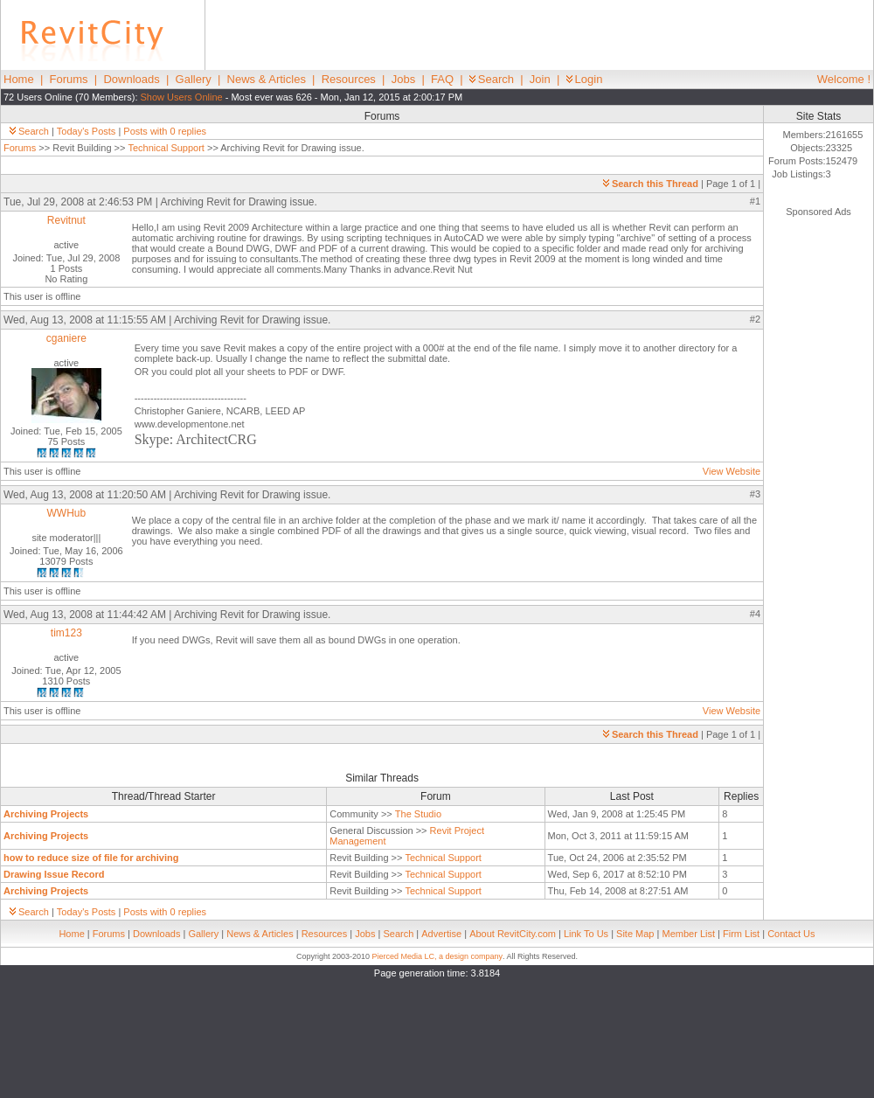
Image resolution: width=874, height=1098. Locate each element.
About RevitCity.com (512, 933)
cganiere (66, 338)
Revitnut (66, 220)
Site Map (635, 933)
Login (584, 79)
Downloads (131, 79)
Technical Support (166, 147)
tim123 (66, 633)
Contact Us (791, 933)
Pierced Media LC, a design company (437, 956)
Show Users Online (182, 97)
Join (540, 79)
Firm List (741, 933)
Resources (349, 79)
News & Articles (266, 79)
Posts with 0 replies (164, 131)
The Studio (418, 814)
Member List (688, 933)
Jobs (403, 79)
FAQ (442, 79)
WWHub (67, 513)
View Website (731, 471)
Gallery (194, 79)
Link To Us (586, 933)
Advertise (441, 933)
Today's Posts (86, 131)
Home (18, 79)
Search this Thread (650, 183)
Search (491, 79)
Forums (69, 79)
